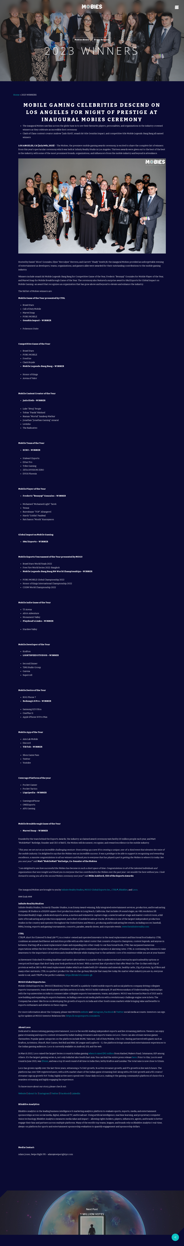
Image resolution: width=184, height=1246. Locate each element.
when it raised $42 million (101, 1048)
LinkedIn (75, 1088)
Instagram (98, 1007)
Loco (135, 885)
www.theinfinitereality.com (135, 921)
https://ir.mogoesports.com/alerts (83, 1011)
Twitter (120, 1007)
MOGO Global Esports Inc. (98, 885)
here (134, 1052)
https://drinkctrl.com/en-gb (78, 970)
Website (22, 1088)
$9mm (45, 1056)
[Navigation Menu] (177, 6)
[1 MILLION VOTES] (92, 1207)
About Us (32, 1088)
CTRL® (115, 885)
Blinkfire (123, 885)
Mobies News (82, 40)
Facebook (109, 1007)
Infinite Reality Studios (72, 885)
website (85, 1007)
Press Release (101, 40)
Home (16, 90)
